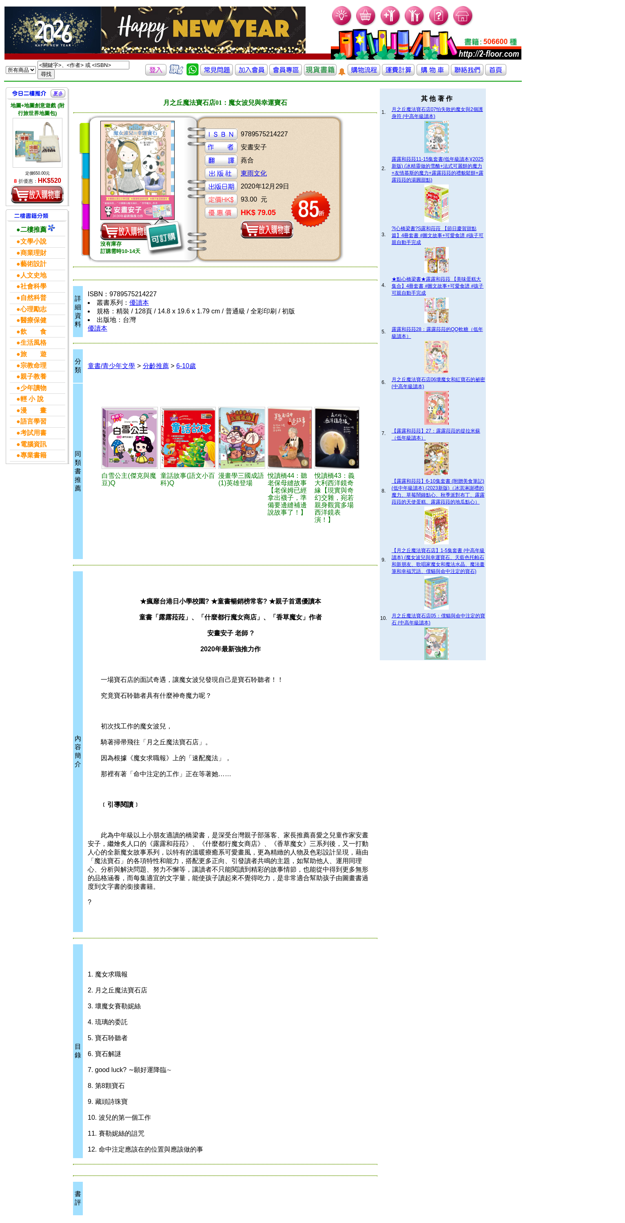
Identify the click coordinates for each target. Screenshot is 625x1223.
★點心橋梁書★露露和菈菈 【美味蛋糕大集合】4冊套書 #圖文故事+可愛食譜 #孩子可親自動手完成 (438, 286)
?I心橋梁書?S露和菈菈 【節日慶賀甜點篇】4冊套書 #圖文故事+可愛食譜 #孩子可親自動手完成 (438, 235)
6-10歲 (186, 365)
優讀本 (139, 302)
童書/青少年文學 (111, 365)
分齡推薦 (156, 365)
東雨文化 (254, 173)
